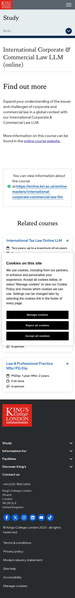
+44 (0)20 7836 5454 (16, 484)
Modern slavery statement (23, 560)
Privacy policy (13, 551)
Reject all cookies (37, 325)
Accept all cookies (37, 335)
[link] (37, 240)
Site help (9, 568)
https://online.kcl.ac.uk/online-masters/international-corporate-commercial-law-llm (40, 191)
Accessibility (12, 577)
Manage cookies (15, 585)
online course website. (42, 141)
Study (11, 18)
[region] (37, 299)
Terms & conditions (17, 542)
